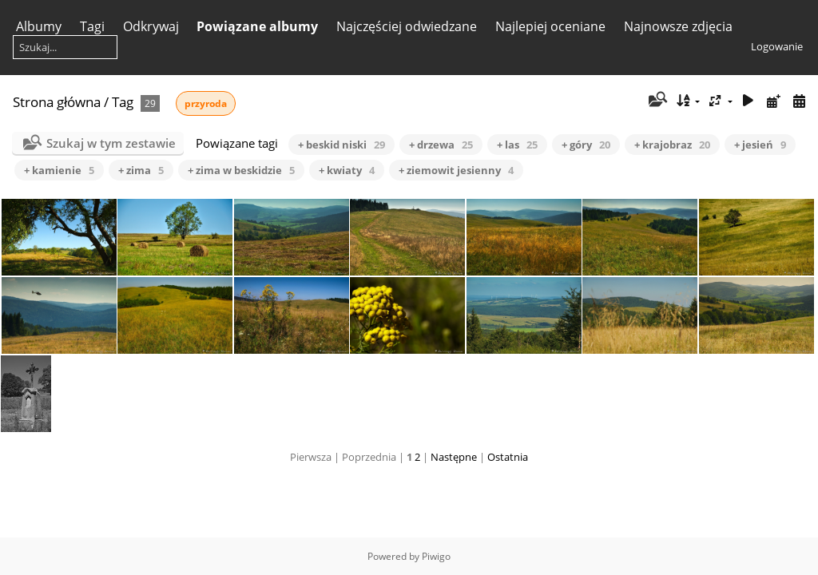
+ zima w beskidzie (241, 170)
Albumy (39, 26)
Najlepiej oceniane (550, 26)
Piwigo (436, 556)
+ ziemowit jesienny (456, 170)
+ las (517, 144)
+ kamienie (59, 170)
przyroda (206, 103)
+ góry (586, 144)
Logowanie (777, 46)
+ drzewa (441, 144)
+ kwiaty (347, 170)
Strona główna (57, 102)
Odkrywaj (151, 26)
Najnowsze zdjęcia (678, 26)
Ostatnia (507, 457)
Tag (122, 102)
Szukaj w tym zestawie (111, 143)
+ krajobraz (672, 144)
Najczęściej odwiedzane (406, 26)
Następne (454, 457)
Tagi (92, 26)
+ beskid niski (341, 144)
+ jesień (760, 144)
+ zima (141, 170)
